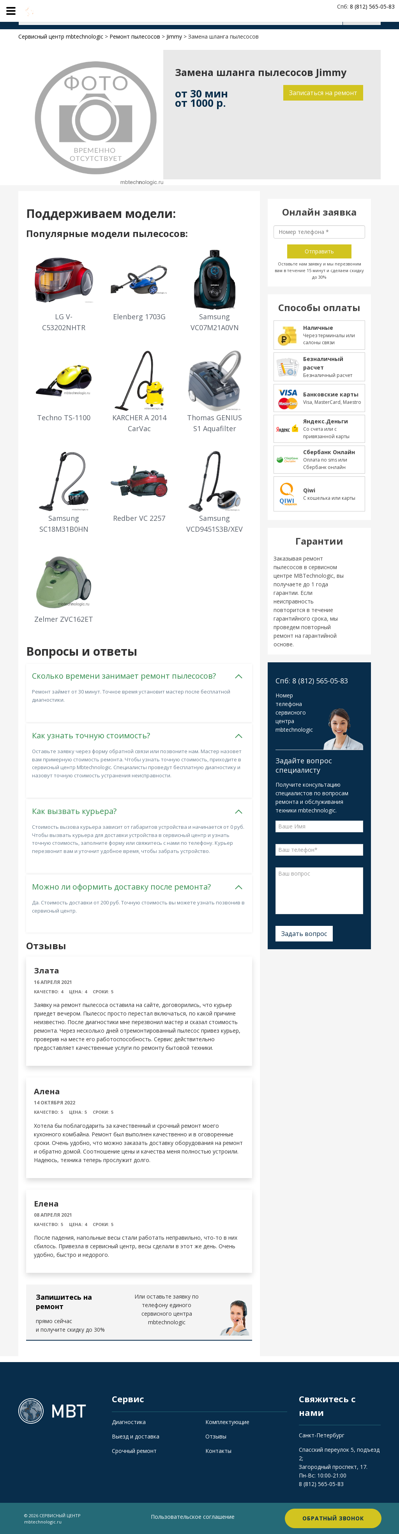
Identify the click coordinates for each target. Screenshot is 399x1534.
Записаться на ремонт (323, 92)
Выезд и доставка (135, 1436)
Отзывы (215, 1436)
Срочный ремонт (134, 1450)
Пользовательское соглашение (193, 1516)
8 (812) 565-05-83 (321, 1484)
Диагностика (129, 1422)
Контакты (218, 1450)
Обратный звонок (333, 1518)
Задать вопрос (304, 933)
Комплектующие (227, 1422)
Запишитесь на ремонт (64, 1301)
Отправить (319, 251)
